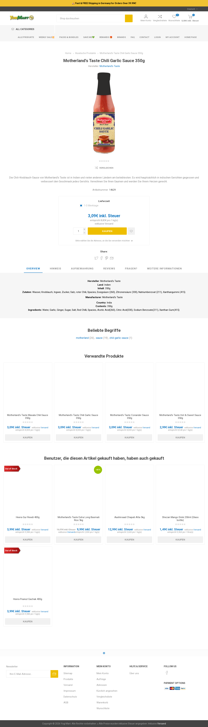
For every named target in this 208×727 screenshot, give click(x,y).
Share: (104, 251)
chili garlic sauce (119, 337)
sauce (99, 337)
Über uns (134, 673)
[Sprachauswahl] (192, 8)
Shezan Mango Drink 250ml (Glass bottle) (180, 519)
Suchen (129, 18)
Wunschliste (103, 708)
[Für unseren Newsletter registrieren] (28, 674)
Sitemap (68, 673)
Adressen (102, 685)
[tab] (33, 269)
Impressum (70, 690)
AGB (66, 702)
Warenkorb (102, 702)
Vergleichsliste (160, 20)
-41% (98, 469)
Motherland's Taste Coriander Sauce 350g (129, 417)
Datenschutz (70, 696)
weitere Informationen (164, 268)
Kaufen (107, 231)
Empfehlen (112, 258)
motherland (82, 337)
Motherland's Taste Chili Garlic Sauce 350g (78, 417)
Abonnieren (54, 674)
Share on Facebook (101, 258)
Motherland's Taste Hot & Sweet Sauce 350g (180, 417)
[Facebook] (166, 672)
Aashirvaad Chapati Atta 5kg (129, 517)
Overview (33, 268)
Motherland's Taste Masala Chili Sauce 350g (27, 417)
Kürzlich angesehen (107, 690)
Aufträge (101, 679)
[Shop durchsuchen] (91, 18)
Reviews (109, 268)
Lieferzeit (104, 201)
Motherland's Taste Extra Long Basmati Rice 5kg (78, 519)
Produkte (68, 679)
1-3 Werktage (91, 205)
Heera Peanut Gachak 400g (27, 599)
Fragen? (131, 268)
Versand (109, 223)
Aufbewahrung (82, 268)
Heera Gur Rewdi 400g (27, 517)
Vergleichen (106, 168)
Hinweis (55, 268)
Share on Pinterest (106, 258)
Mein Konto (146, 20)
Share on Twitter (96, 258)
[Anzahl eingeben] (78, 231)
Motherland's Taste (110, 66)
